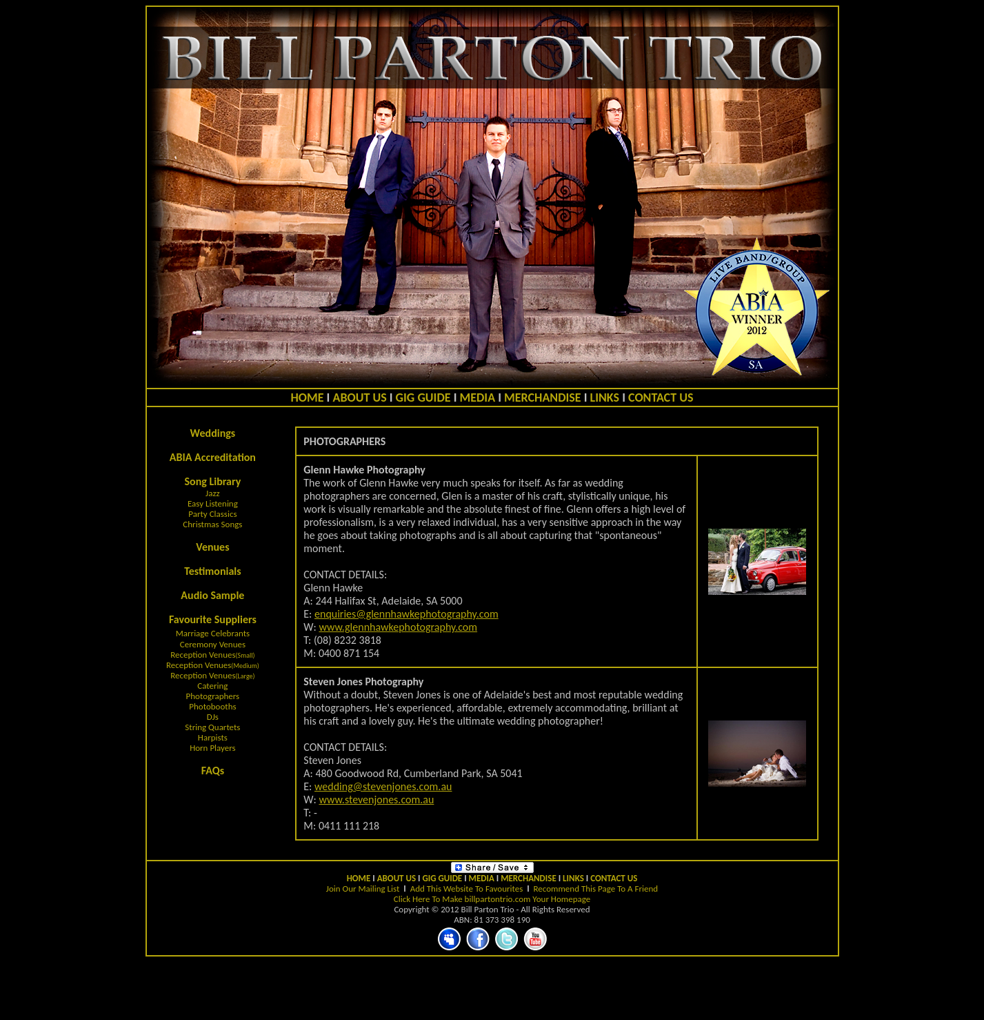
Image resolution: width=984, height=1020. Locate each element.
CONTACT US (660, 397)
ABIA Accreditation (213, 457)
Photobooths (212, 706)
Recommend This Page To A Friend (596, 888)
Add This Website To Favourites (466, 888)
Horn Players (213, 748)
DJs (213, 717)
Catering (212, 685)
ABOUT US (359, 397)
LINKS (605, 397)
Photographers (213, 696)
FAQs (212, 770)
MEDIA (478, 397)
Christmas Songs (212, 524)
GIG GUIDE (423, 397)
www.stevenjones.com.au (376, 799)
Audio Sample (212, 595)
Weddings (213, 433)
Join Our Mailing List (363, 888)
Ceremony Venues (212, 644)
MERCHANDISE (542, 397)
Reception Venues (202, 654)
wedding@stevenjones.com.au (383, 786)
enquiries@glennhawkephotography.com (406, 613)
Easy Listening (213, 503)
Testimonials (212, 571)
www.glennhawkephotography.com (398, 627)
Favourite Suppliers (213, 619)
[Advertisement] (492, 988)
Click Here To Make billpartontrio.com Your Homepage (492, 899)
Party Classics (212, 514)
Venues (212, 546)
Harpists (213, 737)
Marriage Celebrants (213, 633)
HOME (307, 397)
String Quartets (212, 727)
